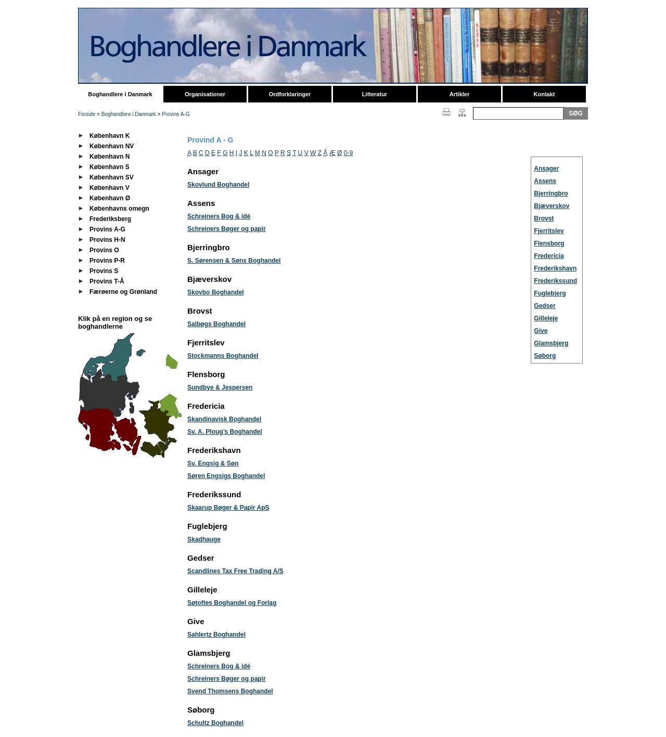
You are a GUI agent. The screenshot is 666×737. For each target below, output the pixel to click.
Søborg (545, 355)
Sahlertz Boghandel (216, 634)
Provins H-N (107, 239)
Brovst (544, 218)
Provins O (104, 250)
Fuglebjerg (550, 293)
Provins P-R (107, 260)
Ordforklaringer (290, 94)
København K (109, 135)
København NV (111, 146)
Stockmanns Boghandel (223, 355)
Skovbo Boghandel (215, 292)
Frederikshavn (555, 268)
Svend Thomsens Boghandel (230, 691)
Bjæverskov (551, 206)
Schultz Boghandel (215, 723)
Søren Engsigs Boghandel (226, 476)
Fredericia (548, 256)
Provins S (103, 271)
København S (109, 167)
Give (540, 330)
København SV (111, 177)
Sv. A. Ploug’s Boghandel (224, 431)
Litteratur (374, 94)
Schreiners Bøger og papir (226, 228)
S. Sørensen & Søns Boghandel (233, 260)
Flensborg (549, 243)
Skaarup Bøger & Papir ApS (228, 507)
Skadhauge (204, 539)
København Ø (109, 198)
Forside (86, 114)
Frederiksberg (110, 219)
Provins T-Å (106, 281)
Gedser (544, 305)
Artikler (460, 94)
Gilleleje (546, 318)
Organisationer (205, 94)
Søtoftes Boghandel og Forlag (231, 602)
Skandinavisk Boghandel (224, 419)
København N (109, 156)
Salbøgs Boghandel (216, 324)
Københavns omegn (119, 208)
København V (109, 187)
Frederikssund (555, 281)
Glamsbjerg (551, 343)
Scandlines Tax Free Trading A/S (235, 571)
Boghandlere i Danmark (120, 94)
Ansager (546, 168)
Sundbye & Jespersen (219, 387)
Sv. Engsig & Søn (212, 463)
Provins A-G (175, 114)
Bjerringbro (551, 193)
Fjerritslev (548, 231)
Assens (545, 181)
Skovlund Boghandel (218, 184)
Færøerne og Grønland (123, 291)
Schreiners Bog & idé (218, 216)
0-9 (348, 153)
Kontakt (544, 94)
